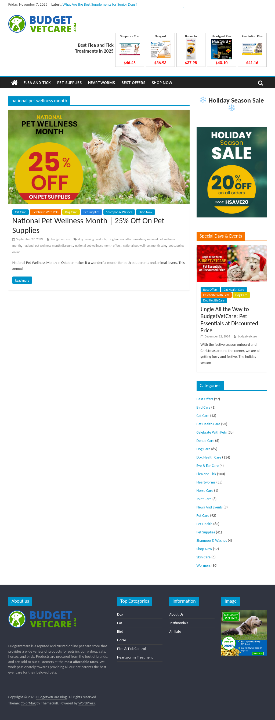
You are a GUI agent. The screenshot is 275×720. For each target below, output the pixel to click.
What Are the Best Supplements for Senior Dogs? (100, 4)
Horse (121, 640)
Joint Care (204, 499)
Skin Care (204, 557)
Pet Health (204, 524)
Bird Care (204, 407)
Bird (120, 631)
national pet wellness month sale (144, 246)
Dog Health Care (214, 300)
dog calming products (92, 239)
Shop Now (162, 82)
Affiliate (175, 631)
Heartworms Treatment (135, 657)
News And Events (210, 507)
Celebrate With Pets (45, 212)
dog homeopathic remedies (127, 239)
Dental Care (205, 440)
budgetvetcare (61, 239)
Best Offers (133, 82)
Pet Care (203, 515)
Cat (119, 623)
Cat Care (20, 212)
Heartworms (101, 82)
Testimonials (178, 623)
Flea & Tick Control (131, 648)
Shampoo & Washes (119, 212)
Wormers (204, 565)
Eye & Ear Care (208, 465)
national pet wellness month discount (48, 246)
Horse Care (205, 490)
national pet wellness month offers (98, 246)
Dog (120, 614)
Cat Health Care (234, 290)
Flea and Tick (37, 82)
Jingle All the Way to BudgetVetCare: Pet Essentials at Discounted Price (229, 320)
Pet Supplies (69, 82)
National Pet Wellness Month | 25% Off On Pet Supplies (88, 225)
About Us (176, 614)
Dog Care (71, 212)
